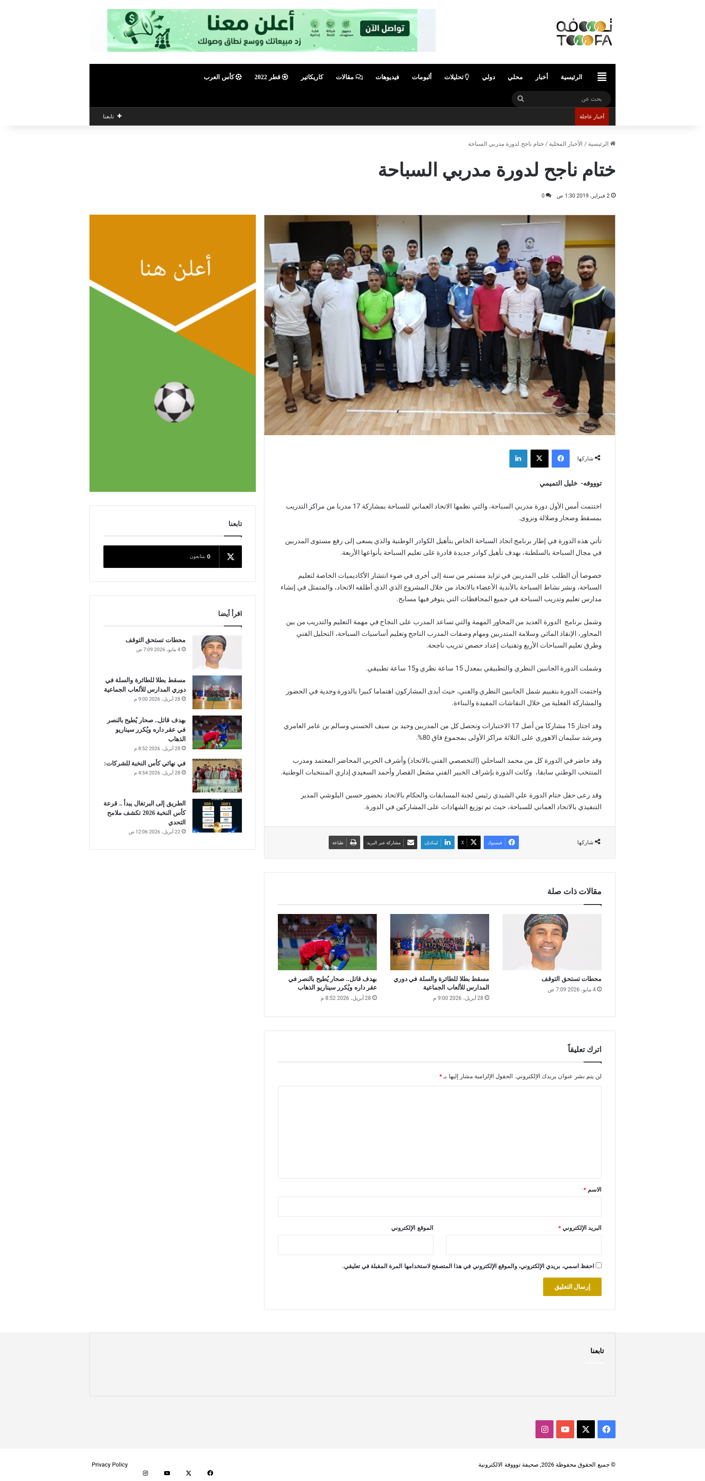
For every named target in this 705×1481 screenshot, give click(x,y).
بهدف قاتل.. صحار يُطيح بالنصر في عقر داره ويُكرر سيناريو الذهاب (146, 730)
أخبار (541, 77)
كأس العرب (223, 77)
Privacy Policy (110, 1464)
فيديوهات (387, 77)
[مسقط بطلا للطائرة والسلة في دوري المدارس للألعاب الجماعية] (439, 942)
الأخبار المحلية (566, 143)
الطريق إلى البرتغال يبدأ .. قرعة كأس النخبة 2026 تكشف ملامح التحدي (144, 813)
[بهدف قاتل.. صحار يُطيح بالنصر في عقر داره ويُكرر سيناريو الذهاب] (327, 942)
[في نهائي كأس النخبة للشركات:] (217, 775)
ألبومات (422, 77)
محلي (515, 77)
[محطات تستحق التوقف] (552, 942)
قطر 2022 (271, 77)
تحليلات (457, 77)
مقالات (349, 77)
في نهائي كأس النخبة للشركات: (145, 763)
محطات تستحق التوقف (571, 979)
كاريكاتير (312, 77)
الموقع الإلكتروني (412, 1227)
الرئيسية (571, 77)
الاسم (593, 1189)
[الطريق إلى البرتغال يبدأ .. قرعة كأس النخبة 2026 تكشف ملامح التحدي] (217, 816)
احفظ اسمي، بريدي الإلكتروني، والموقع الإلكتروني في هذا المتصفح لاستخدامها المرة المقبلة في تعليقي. (468, 1266)
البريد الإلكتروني (580, 1227)
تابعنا (597, 1351)
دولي (488, 77)
